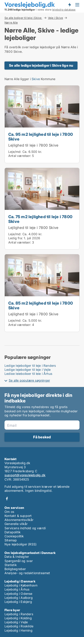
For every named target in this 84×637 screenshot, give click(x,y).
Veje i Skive (55, 17)
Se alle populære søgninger (29, 380)
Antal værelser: (19, 156)
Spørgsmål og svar (18, 561)
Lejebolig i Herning (18, 630)
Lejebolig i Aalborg (18, 598)
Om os (9, 512)
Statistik (10, 565)
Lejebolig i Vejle (16, 622)
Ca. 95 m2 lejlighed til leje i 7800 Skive (40, 136)
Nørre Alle (11, 22)
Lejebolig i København (20, 585)
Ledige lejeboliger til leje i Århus (28, 374)
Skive (36, 79)
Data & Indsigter (16, 556)
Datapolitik (12, 532)
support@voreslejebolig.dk (24, 475)
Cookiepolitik (14, 536)
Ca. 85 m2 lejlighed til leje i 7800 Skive (40, 305)
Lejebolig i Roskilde (18, 626)
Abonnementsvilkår (18, 520)
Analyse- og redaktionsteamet (27, 573)
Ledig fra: (15, 238)
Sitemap (10, 540)
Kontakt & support (18, 516)
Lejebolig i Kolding (18, 618)
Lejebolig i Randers (18, 614)
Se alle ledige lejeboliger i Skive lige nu (41, 65)
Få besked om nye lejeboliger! (69, 5)
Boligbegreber (15, 569)
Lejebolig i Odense (18, 593)
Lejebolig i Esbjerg (18, 602)
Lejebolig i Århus (16, 589)
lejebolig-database (64, 9)
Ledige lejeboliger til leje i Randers (30, 365)
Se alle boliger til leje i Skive (23, 17)
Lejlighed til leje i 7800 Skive (33, 145)
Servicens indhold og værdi (25, 528)
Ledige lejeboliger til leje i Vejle (27, 369)
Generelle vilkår (16, 524)
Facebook (6, 498)
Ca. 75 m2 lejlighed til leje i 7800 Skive (40, 219)
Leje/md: (15, 152)
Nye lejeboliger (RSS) (20, 544)
